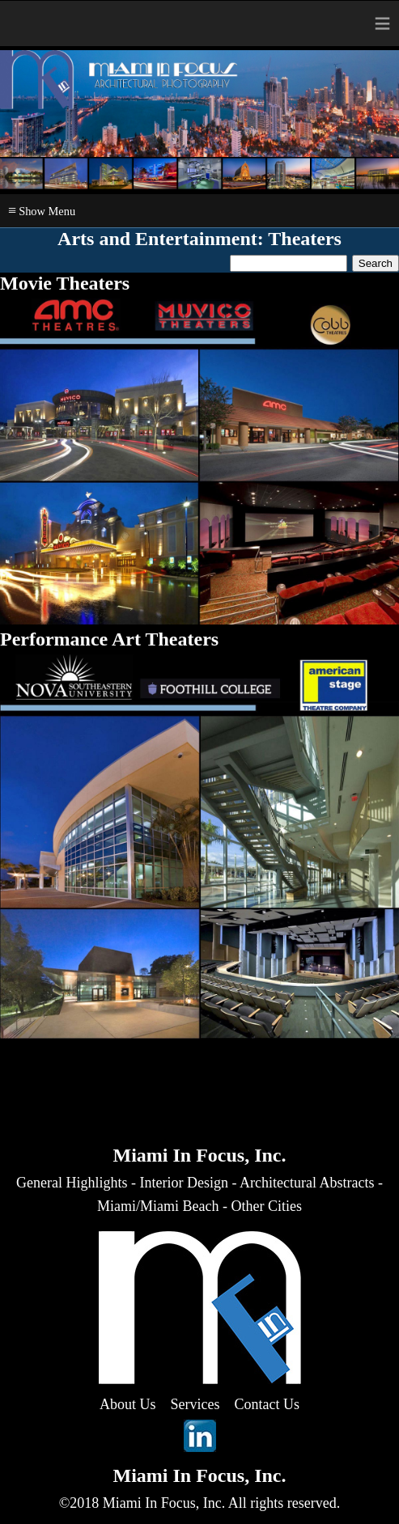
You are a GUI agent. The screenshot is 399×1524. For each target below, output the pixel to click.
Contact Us (267, 1404)
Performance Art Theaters (109, 639)
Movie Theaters (64, 283)
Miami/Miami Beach (158, 1206)
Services (195, 1404)
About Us (128, 1404)
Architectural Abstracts (307, 1183)
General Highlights (71, 1183)
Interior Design (184, 1183)
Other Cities (266, 1206)
